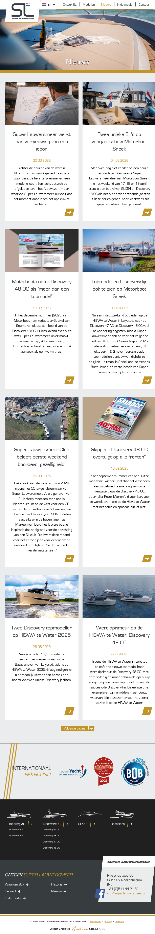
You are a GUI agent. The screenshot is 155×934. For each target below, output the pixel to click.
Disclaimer (95, 921)
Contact (144, 4)
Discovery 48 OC (51, 848)
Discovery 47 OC (51, 842)
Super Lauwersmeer (23, 11)
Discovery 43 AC (16, 830)
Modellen (89, 4)
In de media (124, 4)
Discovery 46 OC (51, 836)
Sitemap (119, 921)
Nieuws (106, 4)
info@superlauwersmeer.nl (126, 894)
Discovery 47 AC (16, 836)
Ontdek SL (69, 4)
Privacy (108, 921)
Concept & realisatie (77, 928)
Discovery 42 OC (51, 830)
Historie (57, 884)
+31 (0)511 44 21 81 (123, 889)
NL (50, 5)
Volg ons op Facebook (100, 893)
